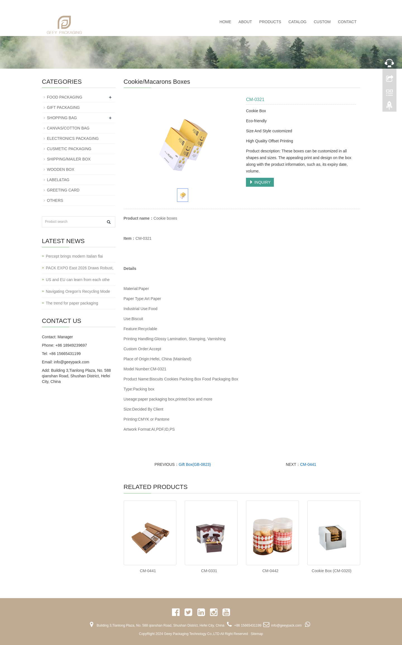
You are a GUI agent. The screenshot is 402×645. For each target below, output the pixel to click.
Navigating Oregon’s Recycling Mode (78, 291)
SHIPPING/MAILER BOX (68, 159)
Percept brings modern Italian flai (74, 256)
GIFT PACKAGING (63, 107)
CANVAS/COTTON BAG (68, 128)
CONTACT (347, 22)
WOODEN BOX (60, 169)
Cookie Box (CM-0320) (331, 571)
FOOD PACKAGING (64, 97)
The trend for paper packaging (72, 303)
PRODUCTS (270, 22)
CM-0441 (308, 464)
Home (225, 22)
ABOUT (245, 22)
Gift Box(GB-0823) (195, 464)
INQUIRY (260, 182)
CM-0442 (270, 571)
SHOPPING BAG (62, 118)
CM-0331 (209, 571)
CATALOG (297, 22)
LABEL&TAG (58, 180)
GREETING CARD (63, 190)
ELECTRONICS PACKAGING (73, 138)
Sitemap (257, 634)
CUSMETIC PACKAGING (69, 149)
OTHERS (55, 200)
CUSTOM (322, 22)
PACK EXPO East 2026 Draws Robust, (80, 268)
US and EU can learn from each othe (78, 279)
